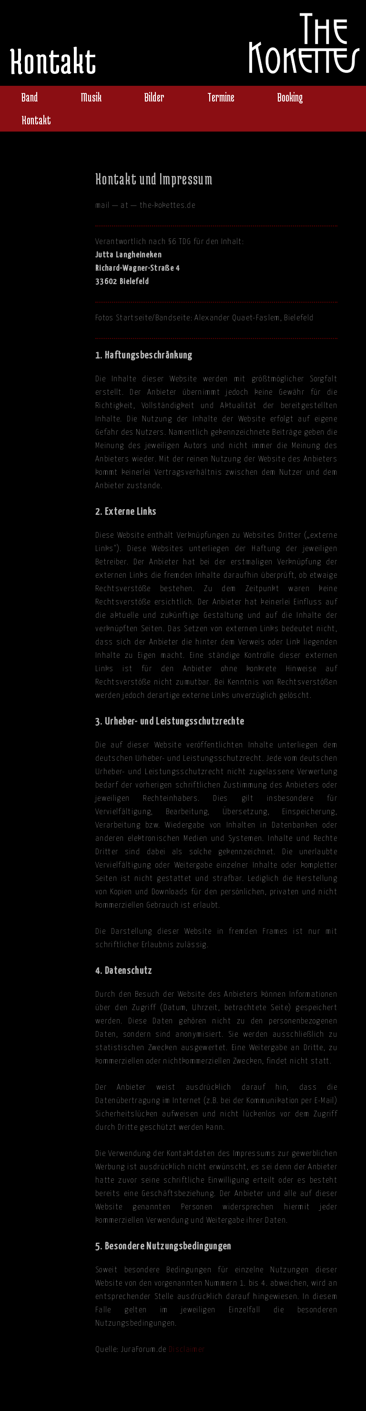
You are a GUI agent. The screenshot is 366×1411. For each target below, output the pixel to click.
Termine (220, 97)
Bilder (154, 97)
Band (29, 97)
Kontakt (36, 119)
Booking (290, 97)
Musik (91, 97)
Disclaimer (187, 1350)
